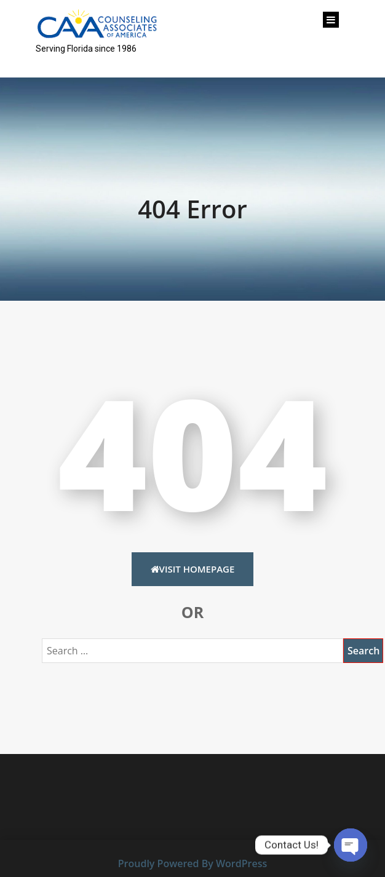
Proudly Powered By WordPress (192, 863)
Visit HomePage (193, 569)
